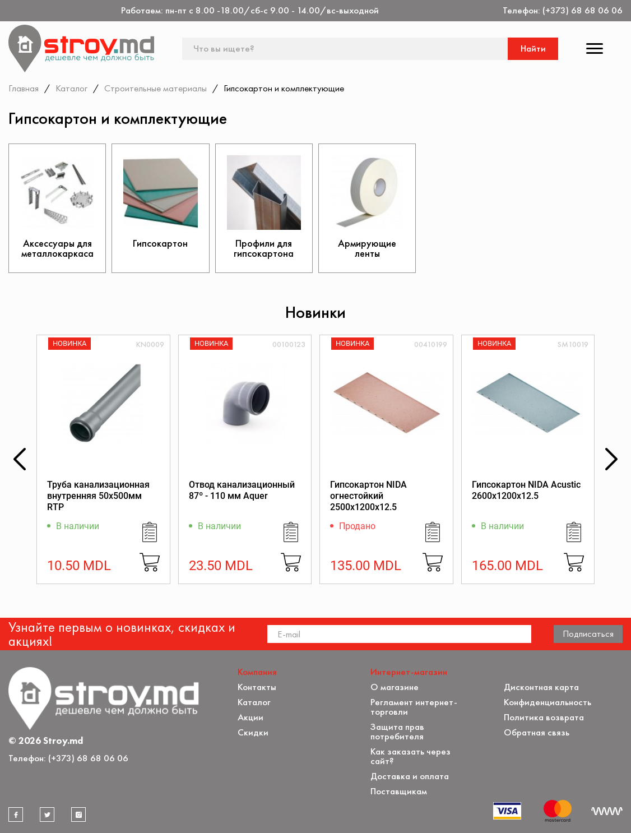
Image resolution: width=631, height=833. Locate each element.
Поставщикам (398, 791)
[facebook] (15, 814)
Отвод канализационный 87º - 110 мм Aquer (242, 490)
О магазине (394, 687)
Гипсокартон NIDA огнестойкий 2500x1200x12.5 (368, 495)
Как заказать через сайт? (410, 756)
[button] (19, 459)
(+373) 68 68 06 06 (582, 10)
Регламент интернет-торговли (413, 707)
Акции (250, 717)
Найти (533, 48)
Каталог (71, 88)
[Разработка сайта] (607, 811)
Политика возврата (544, 717)
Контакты (257, 687)
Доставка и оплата (409, 776)
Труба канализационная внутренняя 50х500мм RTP (98, 495)
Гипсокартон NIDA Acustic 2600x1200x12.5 (526, 490)
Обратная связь (536, 732)
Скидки (253, 732)
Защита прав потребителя (397, 731)
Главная (23, 88)
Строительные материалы (155, 88)
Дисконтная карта (541, 687)
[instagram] (78, 814)
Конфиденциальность (547, 702)
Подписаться (588, 633)
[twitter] (47, 814)
